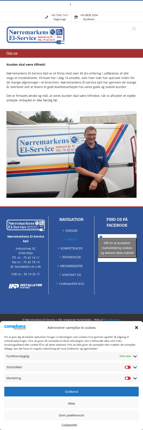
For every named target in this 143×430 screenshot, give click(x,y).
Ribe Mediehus (112, 320)
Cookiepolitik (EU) (71, 284)
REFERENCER (71, 257)
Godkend (71, 391)
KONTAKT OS (71, 275)
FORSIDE (71, 231)
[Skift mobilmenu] (134, 28)
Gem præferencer (71, 415)
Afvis (71, 403)
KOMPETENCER (72, 248)
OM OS (71, 239)
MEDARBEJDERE (71, 266)
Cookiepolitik (69, 425)
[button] (136, 327)
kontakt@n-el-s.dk (28, 266)
